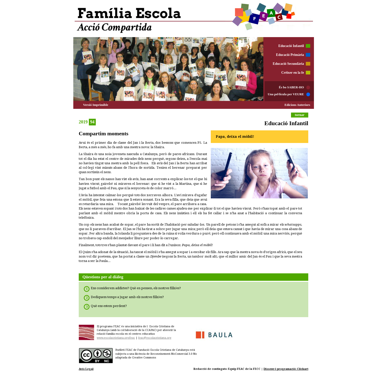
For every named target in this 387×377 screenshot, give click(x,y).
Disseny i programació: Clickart (286, 369)
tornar (300, 115)
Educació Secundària (288, 64)
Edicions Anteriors (297, 105)
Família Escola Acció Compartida (193, 18)
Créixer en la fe (292, 72)
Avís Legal (86, 369)
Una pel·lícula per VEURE (286, 94)
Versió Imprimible (95, 105)
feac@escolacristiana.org (154, 337)
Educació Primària (290, 55)
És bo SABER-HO (291, 87)
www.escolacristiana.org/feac (116, 337)
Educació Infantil (291, 46)
